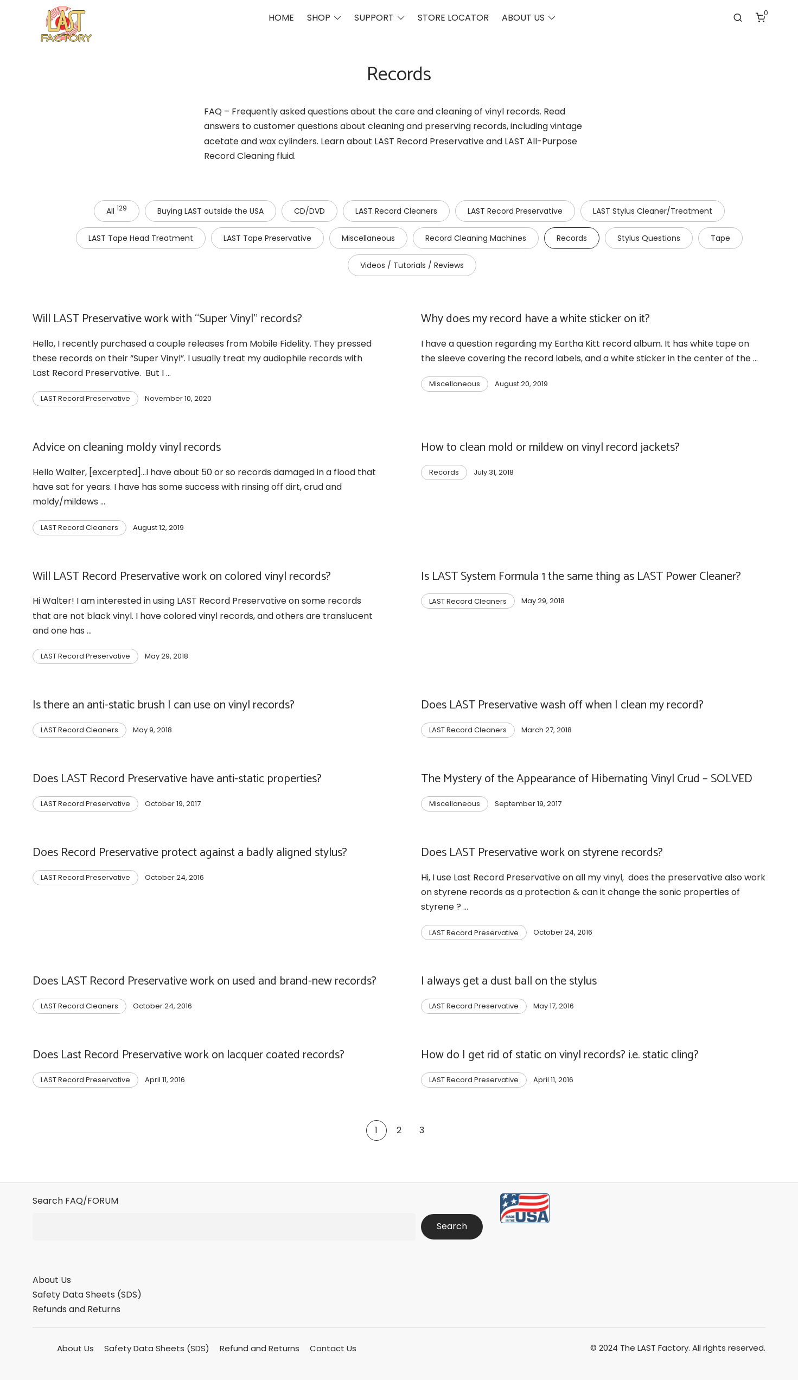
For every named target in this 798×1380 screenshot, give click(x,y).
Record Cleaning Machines (475, 238)
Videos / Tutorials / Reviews (412, 265)
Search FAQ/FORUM (75, 1200)
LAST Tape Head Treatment (140, 238)
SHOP (318, 19)
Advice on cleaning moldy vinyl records (127, 447)
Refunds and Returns (76, 1309)
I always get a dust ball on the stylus (509, 981)
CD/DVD (309, 211)
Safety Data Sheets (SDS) (87, 1294)
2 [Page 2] (399, 1130)
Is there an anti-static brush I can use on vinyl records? (164, 705)
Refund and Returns (259, 1348)
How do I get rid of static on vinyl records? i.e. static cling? (560, 1055)
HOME (281, 19)
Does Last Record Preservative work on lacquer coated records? (188, 1055)
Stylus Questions (648, 238)
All (116, 209)
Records (572, 238)
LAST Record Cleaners (396, 211)
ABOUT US (523, 19)
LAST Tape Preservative (267, 238)
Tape (720, 238)
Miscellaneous (368, 238)
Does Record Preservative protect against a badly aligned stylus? (190, 853)
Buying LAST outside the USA (210, 211)
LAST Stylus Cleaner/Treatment (652, 211)
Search (452, 1226)
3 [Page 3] (421, 1130)
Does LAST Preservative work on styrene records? (542, 853)
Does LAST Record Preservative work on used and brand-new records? (204, 981)
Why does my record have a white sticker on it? (535, 319)
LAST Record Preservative (515, 211)
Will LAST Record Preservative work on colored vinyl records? (182, 576)
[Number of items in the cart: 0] (760, 19)
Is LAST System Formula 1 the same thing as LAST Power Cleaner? (581, 576)
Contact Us (333, 1348)
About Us (52, 1280)
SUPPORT (374, 19)
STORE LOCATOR (453, 19)
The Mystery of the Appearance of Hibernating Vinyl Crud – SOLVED (586, 779)
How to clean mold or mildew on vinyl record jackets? (550, 447)
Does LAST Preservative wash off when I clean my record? (562, 705)
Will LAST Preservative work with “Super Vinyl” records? (167, 319)
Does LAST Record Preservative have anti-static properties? (177, 779)
